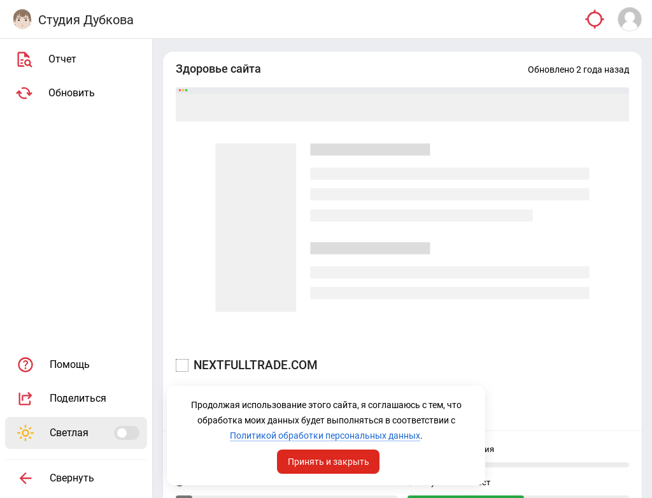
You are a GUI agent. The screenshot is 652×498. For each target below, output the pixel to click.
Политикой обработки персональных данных (325, 435)
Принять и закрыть (328, 462)
